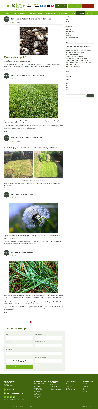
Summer (85, 389)
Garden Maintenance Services (41, 397)
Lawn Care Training (74, 6)
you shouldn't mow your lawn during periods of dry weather (37, 302)
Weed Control (37, 385)
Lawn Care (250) (70, 31)
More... (6, 69)
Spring (84, 388)
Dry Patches (53, 388)
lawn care (19, 22)
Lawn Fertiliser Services (39, 383)
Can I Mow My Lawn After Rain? (22, 252)
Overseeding (37, 396)
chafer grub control (32, 64)
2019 (67, 89)
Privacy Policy (16, 399)
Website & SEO (82, 406)
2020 (67, 87)
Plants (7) (68, 33)
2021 (67, 85)
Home (7, 13)
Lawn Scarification (38, 388)
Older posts (39, 322)
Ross (13, 22)
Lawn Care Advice (62, 13)
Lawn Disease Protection (35, 13)
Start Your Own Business (61, 6)
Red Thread (53, 384)
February (68, 76)
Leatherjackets (69, 385)
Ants (67, 383)
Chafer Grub (69, 386)
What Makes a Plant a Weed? (31, 235)
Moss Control (37, 386)
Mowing (85, 383)
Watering (85, 385)
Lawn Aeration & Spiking (39, 389)
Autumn (85, 391)
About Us (73, 13)
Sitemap (32, 406)
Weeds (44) (68, 35)
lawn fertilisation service (55, 127)
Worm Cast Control (70, 389)
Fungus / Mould (53, 386)
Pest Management (49, 13)
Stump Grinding (37, 394)
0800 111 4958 (33, 6)
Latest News (81, 13)
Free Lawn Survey (88, 6)
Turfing (35, 393)
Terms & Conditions (8, 399)
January (68, 79)
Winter (84, 393)
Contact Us (89, 13)
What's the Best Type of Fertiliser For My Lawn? (27, 75)
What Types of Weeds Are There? (22, 194)
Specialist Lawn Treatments (18, 13)
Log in (67, 21)
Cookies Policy (23, 399)
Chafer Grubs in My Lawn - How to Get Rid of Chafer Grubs (31, 19)
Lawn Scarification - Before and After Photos (26, 138)
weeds (18, 197)
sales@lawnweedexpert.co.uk (15, 393)
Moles (67, 388)
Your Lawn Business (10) (72, 37)
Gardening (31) (69, 29)
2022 (67, 83)
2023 (67, 82)
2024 (80, 76)
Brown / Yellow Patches (55, 389)
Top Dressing (37, 391)
